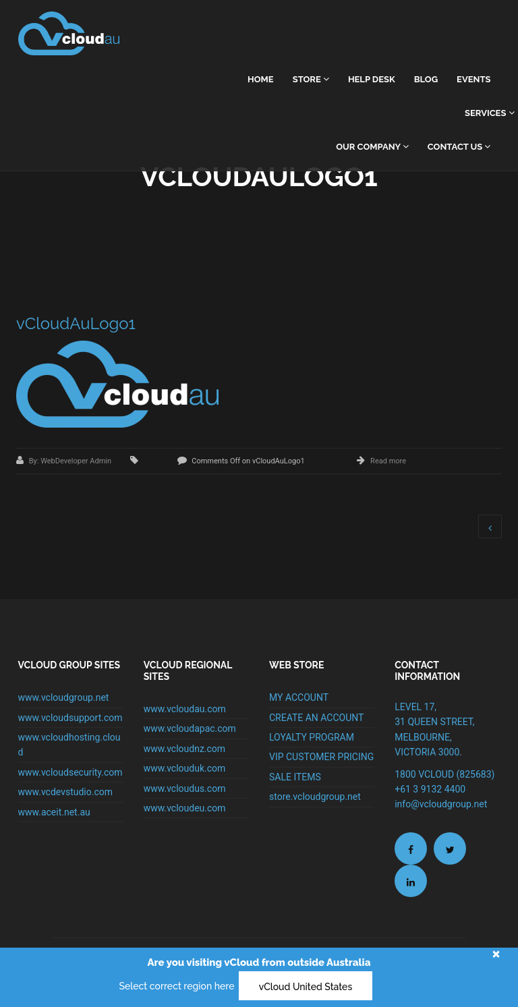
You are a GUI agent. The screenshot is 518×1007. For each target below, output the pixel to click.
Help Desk (371, 79)
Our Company (372, 147)
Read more (388, 461)
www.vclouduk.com (185, 768)
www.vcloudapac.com (190, 728)
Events (473, 79)
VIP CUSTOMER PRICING (321, 756)
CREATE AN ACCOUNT (316, 717)
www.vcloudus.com (185, 788)
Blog (426, 79)
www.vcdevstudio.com (65, 791)
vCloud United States (306, 986)
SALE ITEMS (295, 777)
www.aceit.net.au (54, 812)
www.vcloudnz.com (184, 748)
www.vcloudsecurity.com (70, 772)
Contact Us (459, 147)
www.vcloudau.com (185, 708)
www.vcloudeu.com (185, 808)
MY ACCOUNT (298, 697)
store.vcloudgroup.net (315, 796)
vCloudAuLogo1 (76, 323)
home (261, 79)
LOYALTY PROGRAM (311, 737)
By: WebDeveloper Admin (71, 461)
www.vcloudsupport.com (70, 717)
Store (311, 79)
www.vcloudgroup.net (63, 697)
